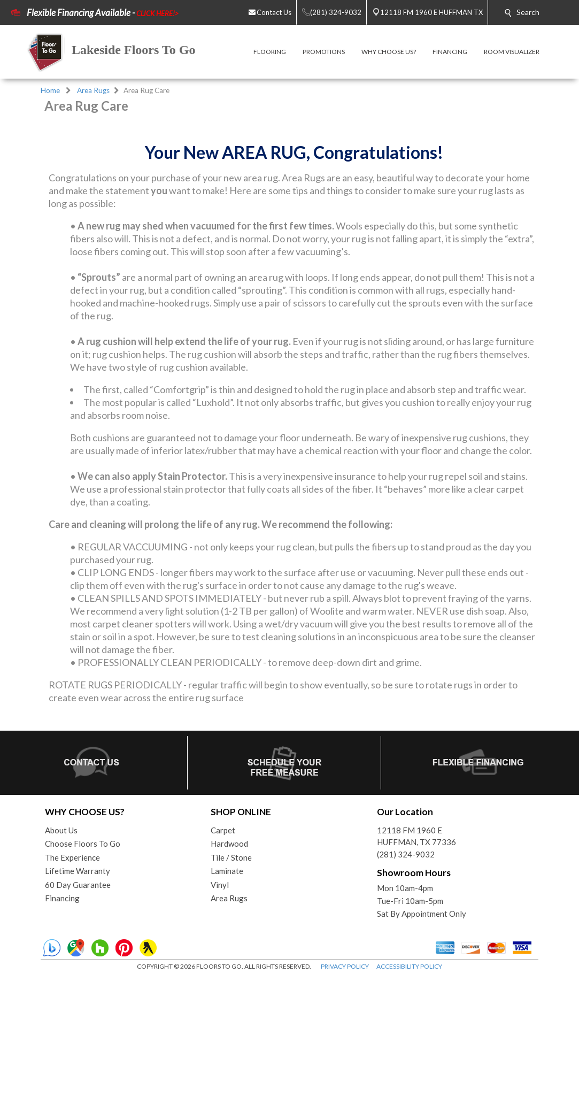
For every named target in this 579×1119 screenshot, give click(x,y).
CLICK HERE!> (157, 13)
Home (50, 90)
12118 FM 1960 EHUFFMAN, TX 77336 (416, 979)
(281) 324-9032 (406, 996)
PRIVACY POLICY (345, 1109)
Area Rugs (93, 90)
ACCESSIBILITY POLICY (409, 1109)
